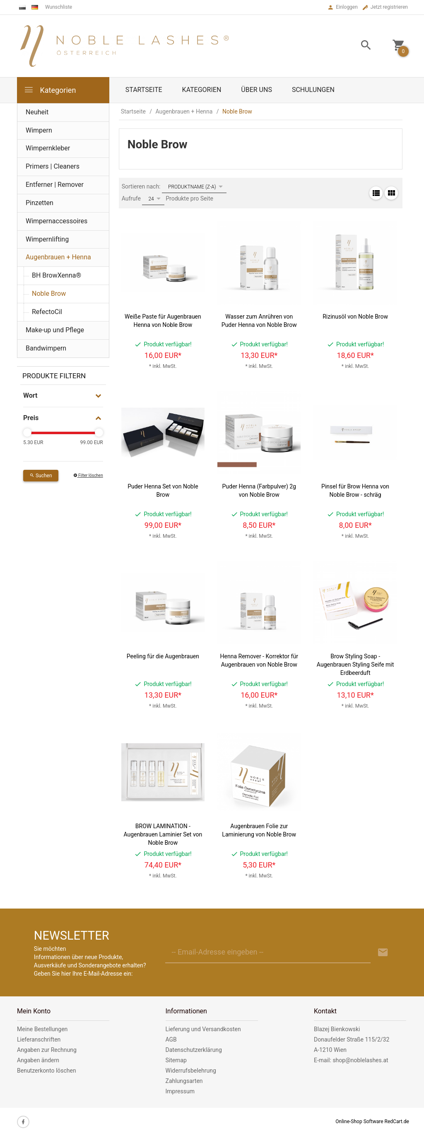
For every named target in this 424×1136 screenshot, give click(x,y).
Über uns (256, 90)
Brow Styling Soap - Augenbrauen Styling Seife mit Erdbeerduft (355, 664)
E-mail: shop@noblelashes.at (351, 1060)
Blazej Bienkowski (337, 1029)
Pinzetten (39, 203)
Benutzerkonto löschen (46, 1070)
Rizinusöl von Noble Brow (355, 316)
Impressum (180, 1091)
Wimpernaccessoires (56, 221)
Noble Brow (49, 293)
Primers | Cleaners (53, 166)
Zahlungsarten (184, 1081)
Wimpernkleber (48, 148)
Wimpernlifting (47, 239)
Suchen (40, 476)
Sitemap (176, 1060)
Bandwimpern (46, 348)
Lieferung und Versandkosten (203, 1029)
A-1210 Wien (330, 1050)
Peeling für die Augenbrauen (163, 656)
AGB (171, 1039)
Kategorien (50, 90)
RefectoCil (47, 312)
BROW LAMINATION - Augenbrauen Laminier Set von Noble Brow (162, 834)
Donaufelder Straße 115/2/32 (351, 1039)
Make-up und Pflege (55, 330)
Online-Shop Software (359, 1121)
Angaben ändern (38, 1060)
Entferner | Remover (55, 185)
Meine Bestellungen (42, 1029)
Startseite (143, 90)
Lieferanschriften (38, 1039)
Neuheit (37, 112)
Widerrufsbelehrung (191, 1070)
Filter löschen (88, 475)
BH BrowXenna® (56, 275)
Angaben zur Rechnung (47, 1050)
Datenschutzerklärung (194, 1050)
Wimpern (39, 130)
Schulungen (313, 90)
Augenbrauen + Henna (58, 257)
